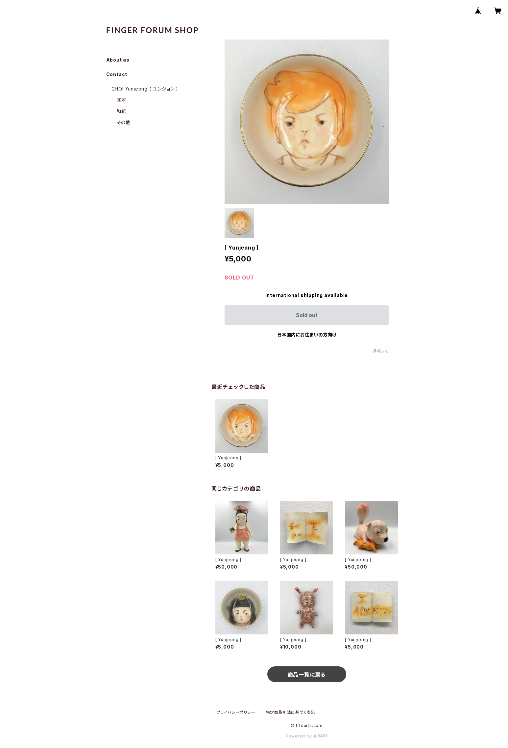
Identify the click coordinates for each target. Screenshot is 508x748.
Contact (117, 74)
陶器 (122, 100)
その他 (124, 122)
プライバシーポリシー (236, 712)
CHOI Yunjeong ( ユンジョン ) (144, 89)
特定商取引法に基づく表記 (290, 712)
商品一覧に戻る (307, 674)
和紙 (122, 111)
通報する (381, 351)
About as (118, 60)
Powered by (307, 736)
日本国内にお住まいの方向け (306, 334)
